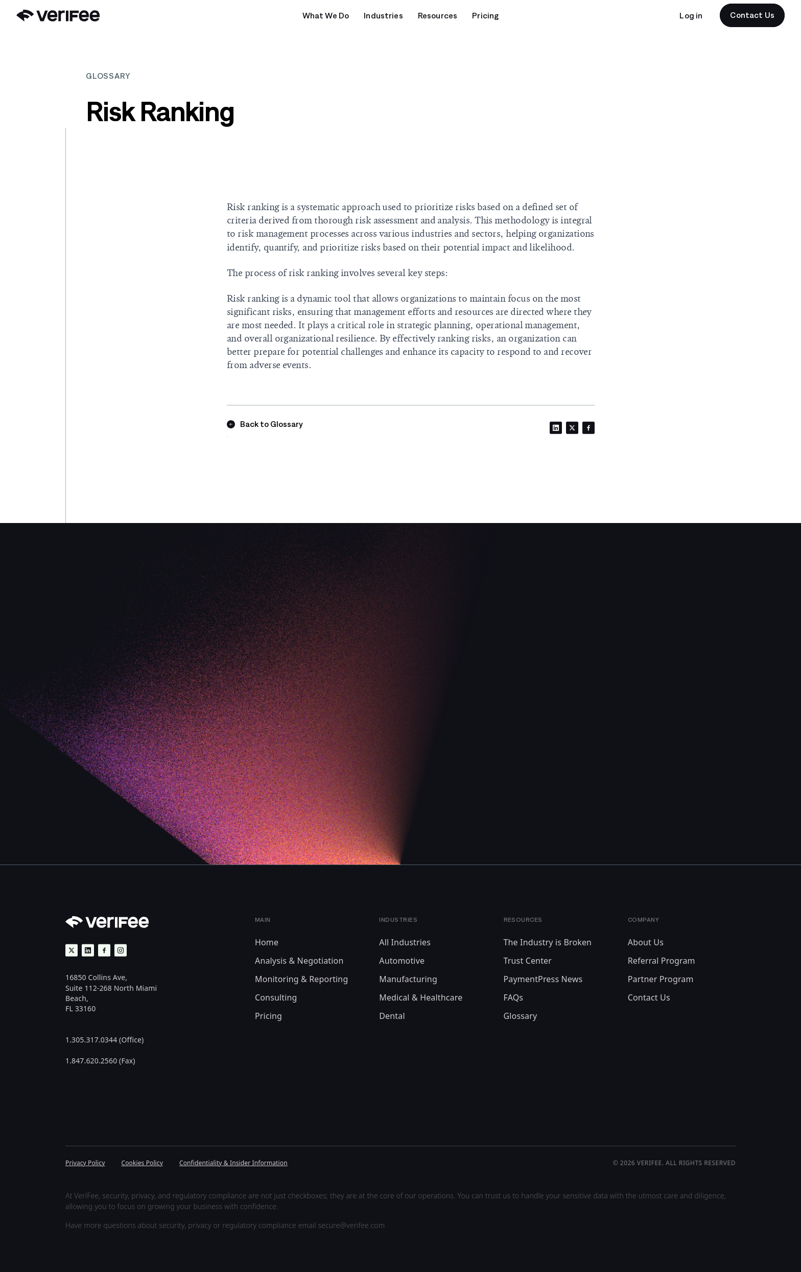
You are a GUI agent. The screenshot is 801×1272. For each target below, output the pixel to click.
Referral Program (661, 960)
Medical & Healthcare (420, 997)
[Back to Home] (58, 15)
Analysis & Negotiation (299, 960)
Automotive (402, 960)
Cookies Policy (142, 1163)
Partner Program (661, 979)
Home (266, 942)
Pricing (268, 1015)
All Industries (405, 942)
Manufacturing (408, 979)
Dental (392, 1015)
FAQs (514, 997)
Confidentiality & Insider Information (233, 1163)
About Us (646, 942)
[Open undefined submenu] (325, 15)
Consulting (276, 997)
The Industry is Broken (548, 942)
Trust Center (528, 960)
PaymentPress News (543, 979)
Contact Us (649, 997)
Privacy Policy (85, 1163)
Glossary (520, 1015)
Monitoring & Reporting (301, 979)
